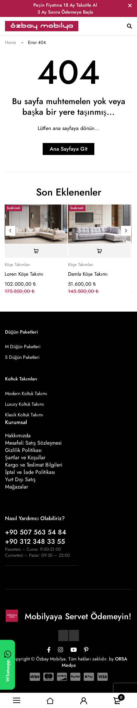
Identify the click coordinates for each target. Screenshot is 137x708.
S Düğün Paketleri (22, 357)
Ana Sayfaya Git (68, 149)
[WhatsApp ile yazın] (7, 665)
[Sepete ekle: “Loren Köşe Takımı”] (36, 251)
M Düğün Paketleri (23, 346)
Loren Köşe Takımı (24, 274)
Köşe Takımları (17, 265)
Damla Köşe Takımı (88, 274)
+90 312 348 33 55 (35, 541)
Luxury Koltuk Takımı (24, 404)
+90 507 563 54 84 (35, 532)
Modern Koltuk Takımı (26, 393)
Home (10, 42)
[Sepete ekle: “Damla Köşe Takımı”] (99, 251)
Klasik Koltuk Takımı (24, 414)
